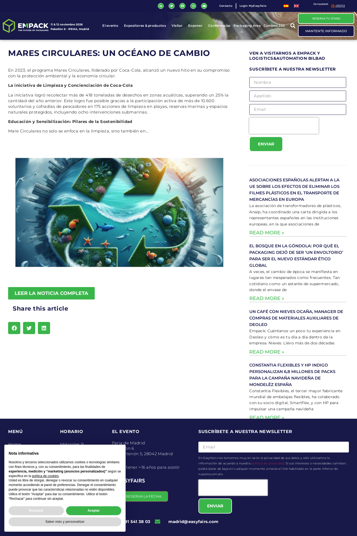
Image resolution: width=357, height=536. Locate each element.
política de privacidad (267, 463)
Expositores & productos (146, 26)
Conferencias (219, 26)
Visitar (178, 26)
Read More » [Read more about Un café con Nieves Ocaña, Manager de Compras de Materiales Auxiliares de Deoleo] (266, 352)
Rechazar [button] (36, 510)
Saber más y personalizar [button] (65, 522)
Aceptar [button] (94, 510)
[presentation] (284, 126)
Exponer (196, 26)
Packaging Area (247, 26)
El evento (111, 26)
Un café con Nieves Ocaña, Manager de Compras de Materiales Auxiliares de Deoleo (296, 318)
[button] (292, 25)
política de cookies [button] (45, 476)
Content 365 (275, 26)
